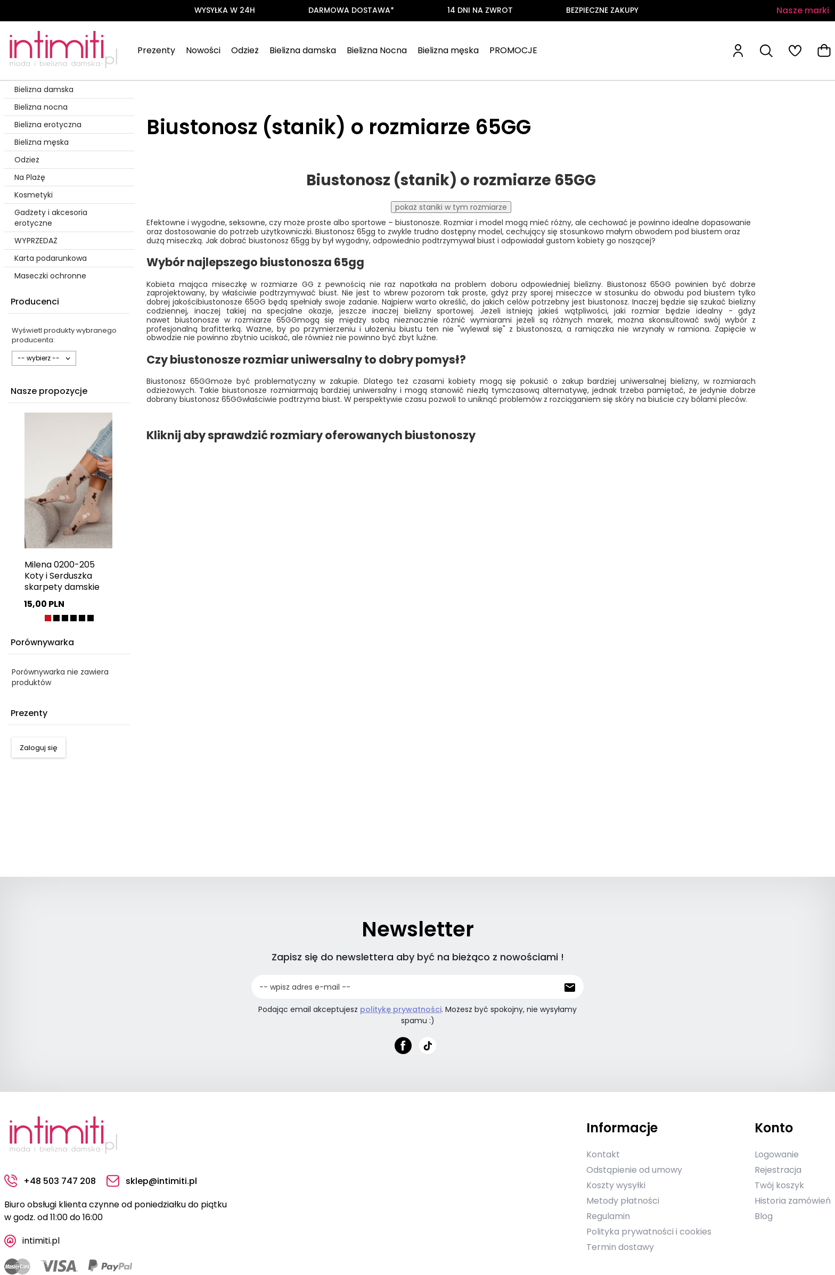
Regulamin (608, 1216)
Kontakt (603, 1154)
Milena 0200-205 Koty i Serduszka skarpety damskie (62, 575)
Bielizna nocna (41, 107)
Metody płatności (622, 1201)
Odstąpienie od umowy (634, 1170)
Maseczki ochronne (50, 275)
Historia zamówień (793, 1201)
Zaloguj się (39, 748)
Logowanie (777, 1154)
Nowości (203, 50)
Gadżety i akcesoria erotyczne (50, 217)
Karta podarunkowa (50, 258)
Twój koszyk (779, 1185)
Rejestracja (778, 1170)
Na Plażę (29, 177)
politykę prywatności (400, 1009)
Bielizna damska (302, 50)
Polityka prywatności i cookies (648, 1231)
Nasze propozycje (49, 391)
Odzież (245, 50)
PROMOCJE (513, 50)
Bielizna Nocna (377, 50)
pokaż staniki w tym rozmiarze (451, 207)
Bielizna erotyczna (47, 124)
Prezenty (156, 50)
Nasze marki (802, 10)
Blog (764, 1216)
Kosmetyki (33, 195)
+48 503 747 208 (50, 1181)
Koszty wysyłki (615, 1185)
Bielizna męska (448, 50)
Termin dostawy (620, 1247)
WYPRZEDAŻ (36, 240)
